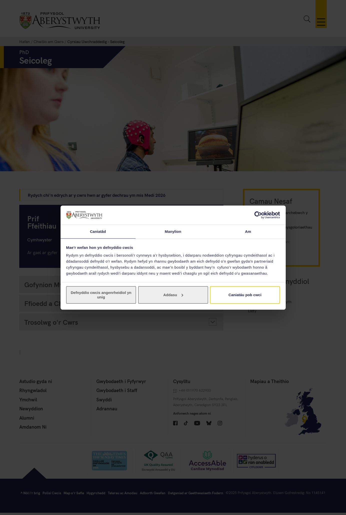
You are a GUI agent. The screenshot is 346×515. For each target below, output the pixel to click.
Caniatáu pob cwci (244, 295)
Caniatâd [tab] (98, 231)
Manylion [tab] (173, 231)
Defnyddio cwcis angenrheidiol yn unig (101, 295)
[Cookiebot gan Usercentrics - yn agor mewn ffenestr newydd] (258, 215)
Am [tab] (248, 231)
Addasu (173, 295)
